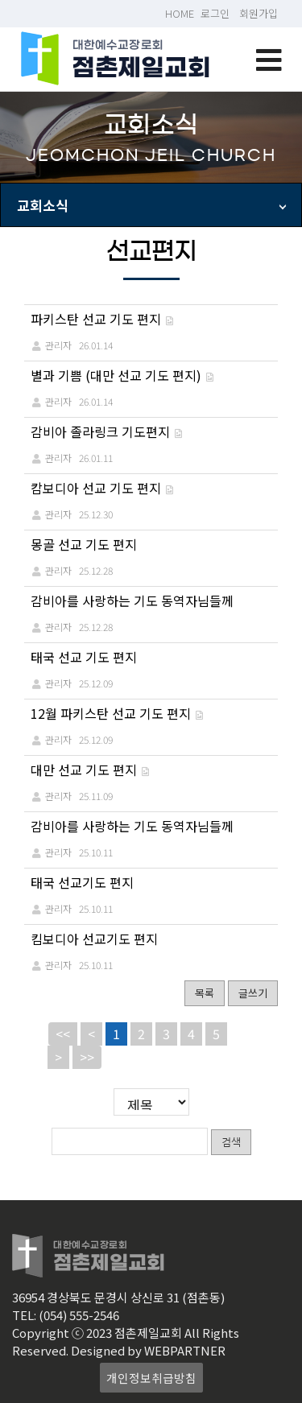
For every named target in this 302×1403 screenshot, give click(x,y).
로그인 (215, 13)
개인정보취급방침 (151, 1377)
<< (63, 1033)
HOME (179, 13)
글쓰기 (252, 993)
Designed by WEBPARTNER (148, 1350)
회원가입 (258, 13)
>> (87, 1057)
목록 (204, 993)
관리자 (58, 345)
